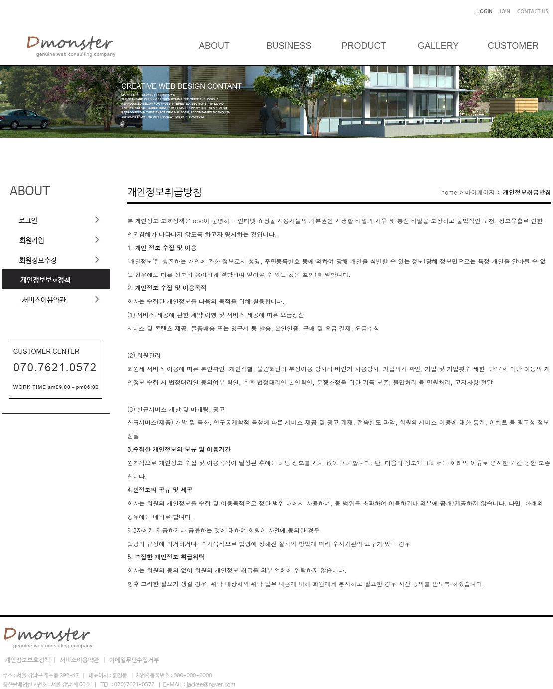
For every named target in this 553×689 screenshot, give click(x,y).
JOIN (505, 11)
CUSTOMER (513, 46)
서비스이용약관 (80, 660)
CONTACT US (532, 11)
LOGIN (484, 11)
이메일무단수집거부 (134, 660)
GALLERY (438, 46)
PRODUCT (364, 46)
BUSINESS (288, 46)
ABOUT (214, 46)
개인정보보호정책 (28, 660)
